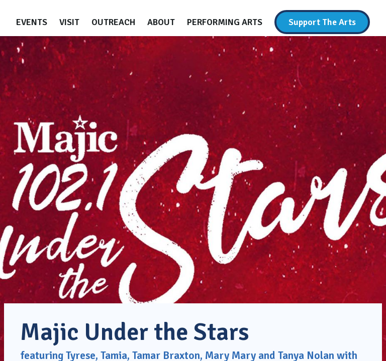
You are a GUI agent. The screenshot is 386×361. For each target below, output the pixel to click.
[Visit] (69, 22)
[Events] (31, 22)
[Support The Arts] (322, 22)
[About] (161, 22)
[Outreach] (113, 22)
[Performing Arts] (224, 22)
